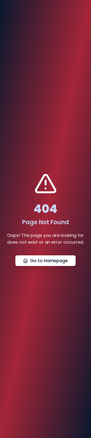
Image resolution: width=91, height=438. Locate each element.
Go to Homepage (45, 261)
